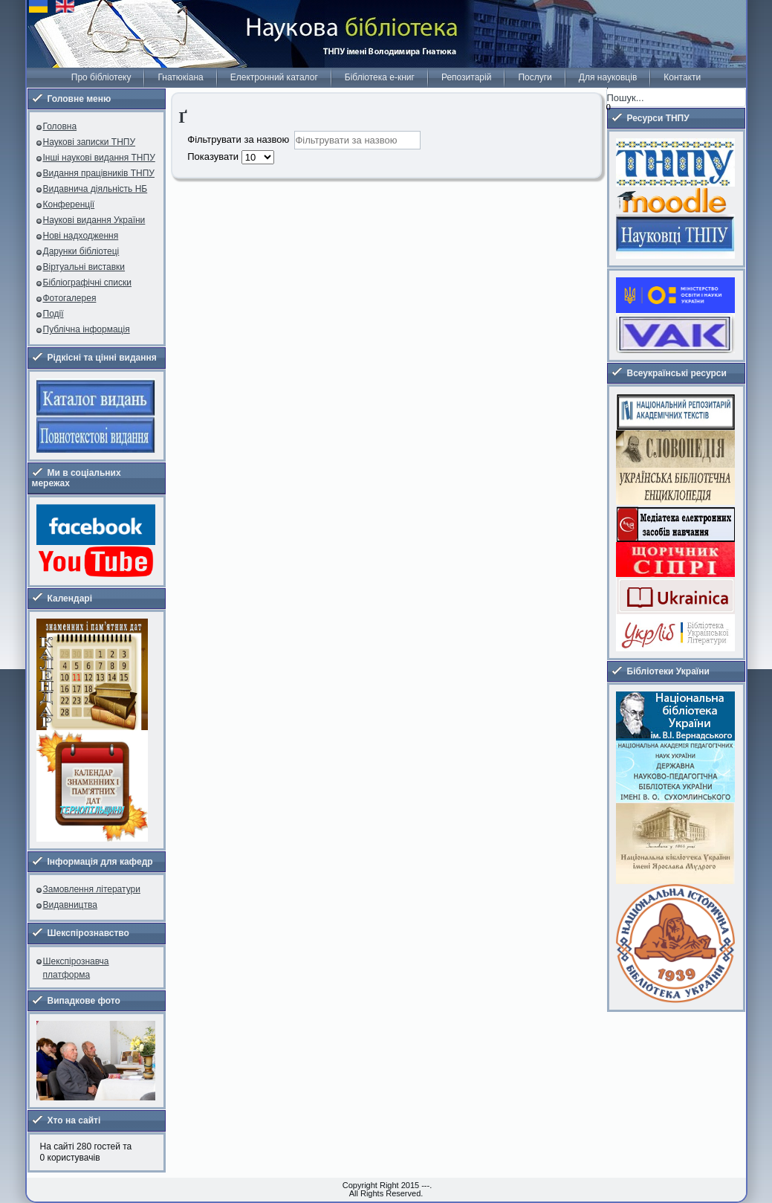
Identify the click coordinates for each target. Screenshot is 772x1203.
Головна (60, 126)
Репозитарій (466, 77)
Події (53, 314)
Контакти (682, 77)
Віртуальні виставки (84, 267)
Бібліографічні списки (87, 282)
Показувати (214, 156)
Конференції (69, 204)
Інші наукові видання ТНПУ (99, 157)
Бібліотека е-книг (380, 77)
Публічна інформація (86, 329)
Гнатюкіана (180, 77)
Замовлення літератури (91, 889)
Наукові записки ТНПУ (89, 142)
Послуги (534, 77)
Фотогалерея (70, 298)
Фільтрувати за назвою (240, 138)
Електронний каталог (274, 77)
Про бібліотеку (101, 77)
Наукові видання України (94, 220)
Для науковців (608, 77)
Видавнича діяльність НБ (95, 189)
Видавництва (70, 905)
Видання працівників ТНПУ (99, 173)
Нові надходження (81, 235)
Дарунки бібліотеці (81, 251)
